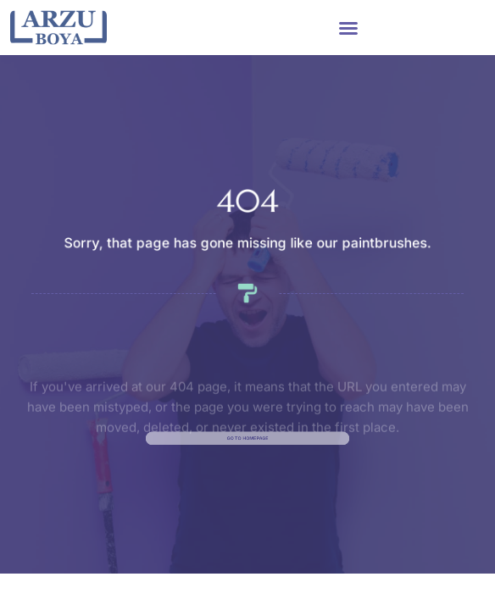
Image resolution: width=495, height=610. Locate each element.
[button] (348, 28)
